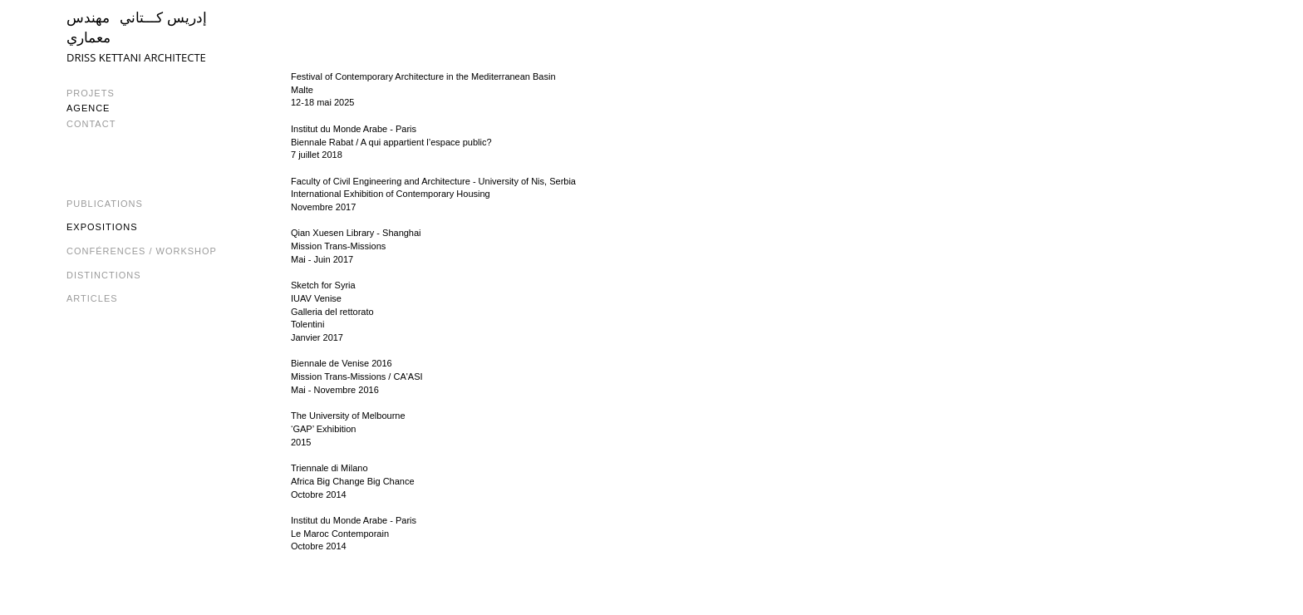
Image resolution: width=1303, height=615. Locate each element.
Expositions (102, 227)
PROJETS (90, 93)
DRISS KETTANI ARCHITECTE (136, 57)
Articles (92, 298)
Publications (104, 204)
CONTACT (91, 124)
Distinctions (103, 275)
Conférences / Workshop (141, 251)
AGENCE (88, 108)
